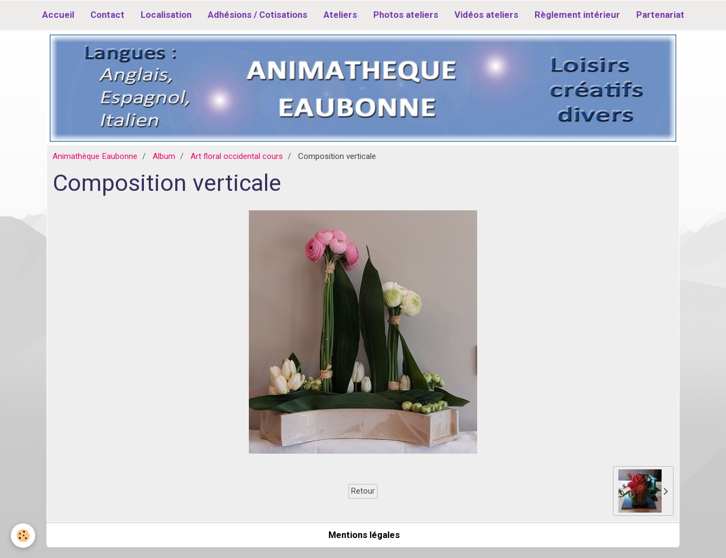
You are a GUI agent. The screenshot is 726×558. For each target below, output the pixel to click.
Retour (363, 491)
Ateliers (340, 14)
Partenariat (660, 14)
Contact (107, 14)
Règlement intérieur (577, 14)
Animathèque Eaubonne (94, 156)
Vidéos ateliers (486, 14)
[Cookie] (23, 535)
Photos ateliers (405, 14)
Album (164, 156)
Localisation (166, 14)
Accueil (58, 14)
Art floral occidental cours (236, 156)
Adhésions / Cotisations (257, 14)
